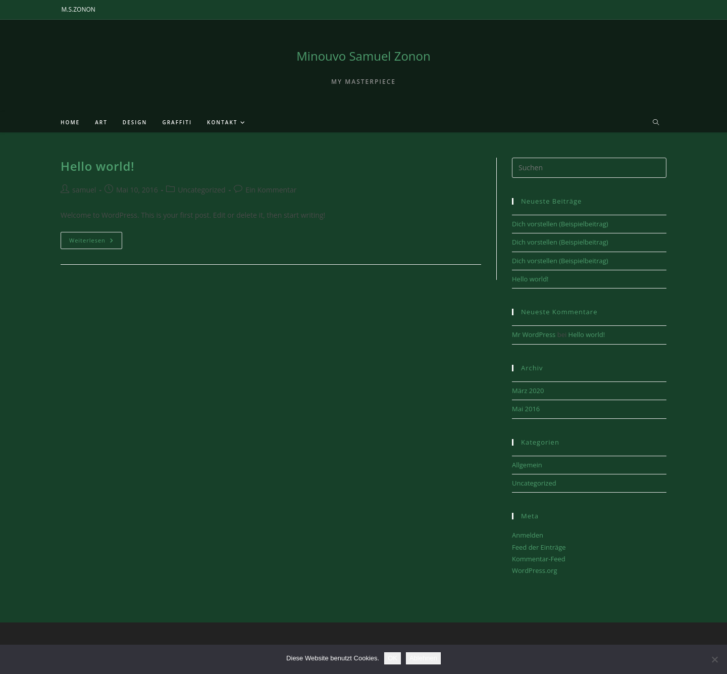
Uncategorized (201, 190)
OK (392, 658)
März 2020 (528, 390)
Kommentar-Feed (538, 558)
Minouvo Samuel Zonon (363, 55)
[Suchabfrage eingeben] (589, 168)
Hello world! (97, 166)
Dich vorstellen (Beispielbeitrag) (560, 223)
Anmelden (527, 535)
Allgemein (527, 464)
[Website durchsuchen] (656, 122)
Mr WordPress (533, 334)
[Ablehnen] (714, 659)
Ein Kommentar (270, 190)
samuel (84, 190)
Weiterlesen (95, 242)
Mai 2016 (526, 408)
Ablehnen (423, 658)
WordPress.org (534, 570)
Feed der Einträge (539, 547)
